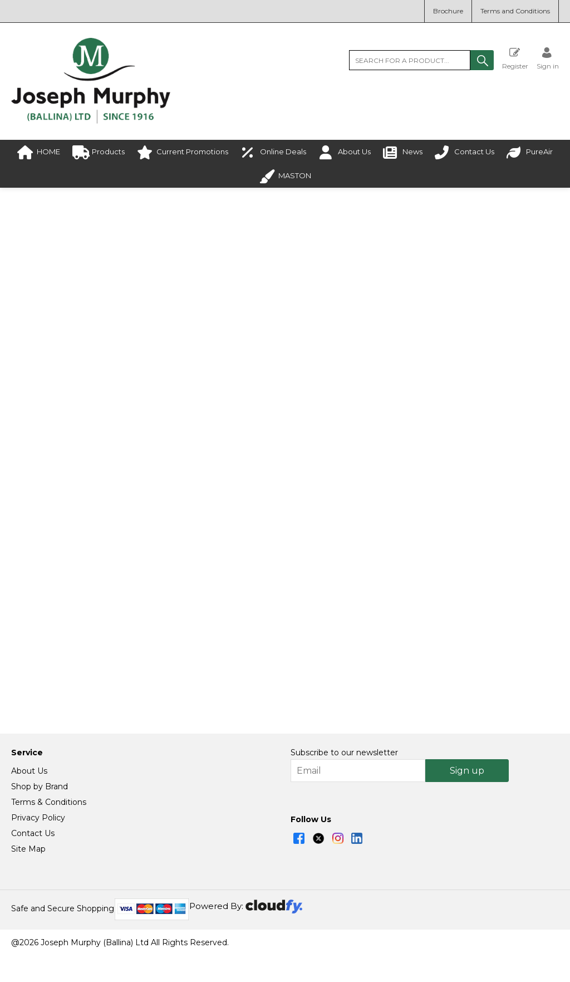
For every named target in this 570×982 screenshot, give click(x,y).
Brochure (448, 11)
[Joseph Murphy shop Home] (90, 121)
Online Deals (273, 152)
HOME (38, 152)
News (402, 152)
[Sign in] (548, 58)
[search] (409, 60)
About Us (344, 152)
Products (98, 152)
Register (515, 58)
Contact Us (464, 152)
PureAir (530, 152)
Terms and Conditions (515, 11)
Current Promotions (182, 152)
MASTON (285, 176)
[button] (482, 60)
